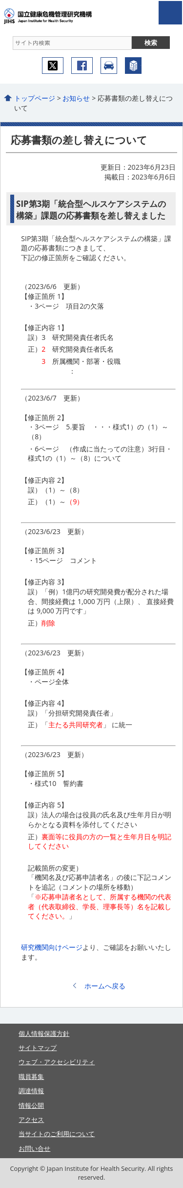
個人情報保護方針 (44, 1033)
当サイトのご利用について (57, 1133)
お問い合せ (34, 1148)
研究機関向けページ (51, 947)
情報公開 (31, 1105)
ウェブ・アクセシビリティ (57, 1061)
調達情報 (31, 1090)
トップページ (34, 98)
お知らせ (76, 98)
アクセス (109, 65)
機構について (133, 65)
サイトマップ (38, 1047)
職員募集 (31, 1076)
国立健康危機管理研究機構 (62, 16)
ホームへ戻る (104, 985)
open (170, 12)
